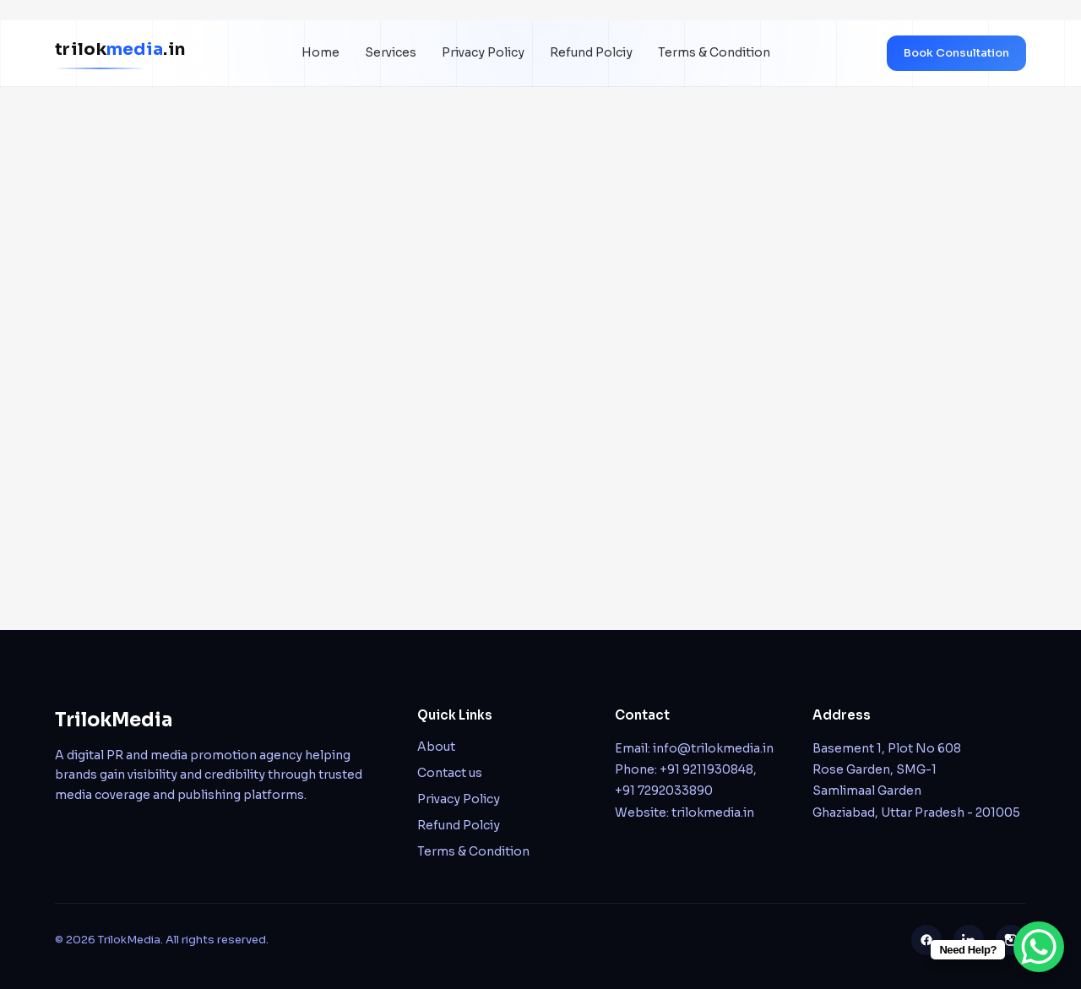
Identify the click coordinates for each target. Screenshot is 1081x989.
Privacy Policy (483, 52)
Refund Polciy (591, 52)
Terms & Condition (714, 52)
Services (390, 52)
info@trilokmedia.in (713, 748)
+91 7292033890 (664, 790)
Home (320, 52)
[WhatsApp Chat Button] (1038, 946)
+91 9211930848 (706, 769)
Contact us (449, 772)
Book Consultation (956, 53)
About (436, 746)
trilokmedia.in (712, 812)
